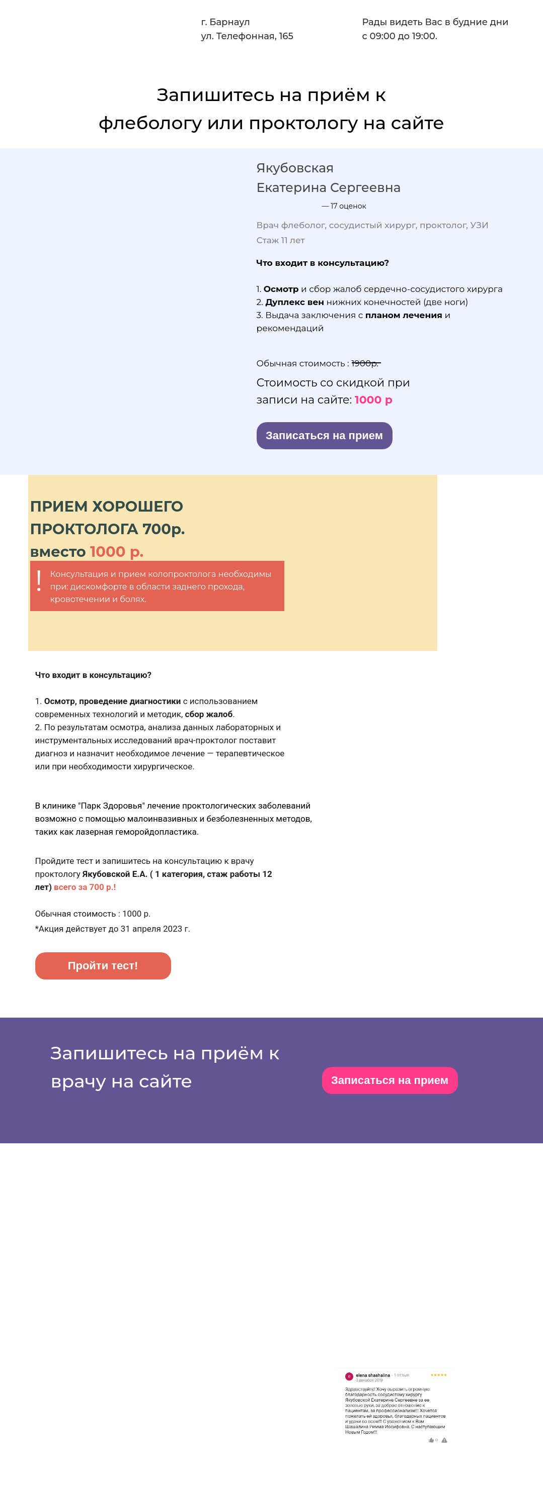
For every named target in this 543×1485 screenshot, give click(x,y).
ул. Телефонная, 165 (247, 36)
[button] (325, 435)
